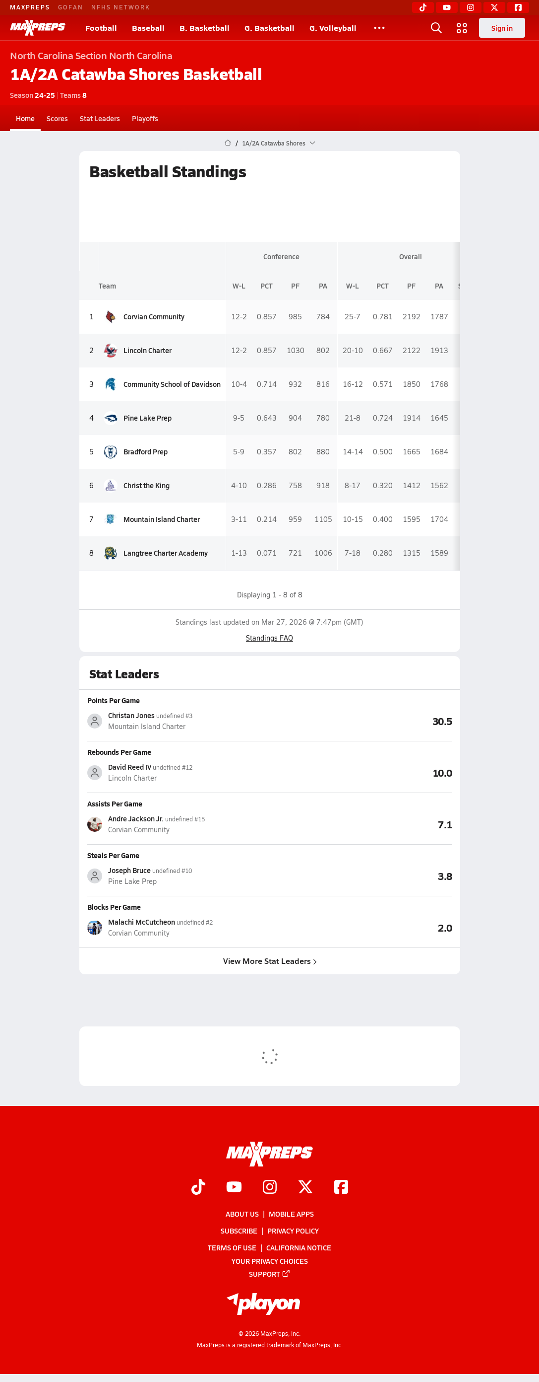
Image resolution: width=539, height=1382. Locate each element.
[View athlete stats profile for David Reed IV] (178, 772)
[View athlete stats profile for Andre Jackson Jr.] (178, 824)
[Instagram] (470, 7)
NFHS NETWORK (120, 7)
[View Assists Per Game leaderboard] (361, 823)
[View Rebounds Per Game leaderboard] (361, 772)
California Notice (298, 1248)
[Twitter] (494, 7)
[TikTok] (423, 7)
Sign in (502, 28)
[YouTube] (447, 7)
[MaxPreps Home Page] (228, 143)
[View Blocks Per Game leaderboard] (361, 927)
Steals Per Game (113, 855)
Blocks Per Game (114, 906)
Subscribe (239, 1231)
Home (25, 118)
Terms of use (232, 1248)
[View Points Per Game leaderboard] (361, 720)
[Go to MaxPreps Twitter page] (305, 1188)
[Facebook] (518, 7)
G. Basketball (269, 27)
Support (270, 1274)
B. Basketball (205, 27)
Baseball (148, 27)
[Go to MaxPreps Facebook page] (341, 1188)
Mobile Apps (291, 1214)
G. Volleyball (333, 27)
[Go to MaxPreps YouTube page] (234, 1188)
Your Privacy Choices (270, 1260)
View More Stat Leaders (269, 960)
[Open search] (436, 28)
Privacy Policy (293, 1231)
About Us (242, 1214)
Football (101, 27)
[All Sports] (379, 28)
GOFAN (70, 7)
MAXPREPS (30, 7)
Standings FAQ (269, 638)
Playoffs (145, 118)
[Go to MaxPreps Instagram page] (270, 1188)
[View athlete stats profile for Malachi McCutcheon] (178, 927)
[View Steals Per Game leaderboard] (361, 875)
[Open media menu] (462, 28)
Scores (57, 118)
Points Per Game (113, 700)
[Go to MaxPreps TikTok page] (198, 1188)
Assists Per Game (114, 803)
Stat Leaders (100, 118)
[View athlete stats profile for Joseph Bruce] (178, 876)
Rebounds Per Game (119, 751)
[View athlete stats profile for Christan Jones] (178, 721)
